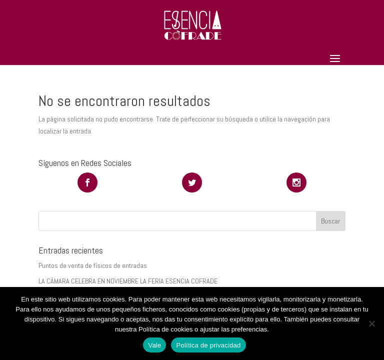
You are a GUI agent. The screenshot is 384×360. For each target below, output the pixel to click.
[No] (371, 323)
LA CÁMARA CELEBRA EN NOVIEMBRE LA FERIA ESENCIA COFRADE (128, 281)
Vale (154, 345)
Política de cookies (165, 329)
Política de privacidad (208, 345)
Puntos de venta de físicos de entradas (92, 265)
